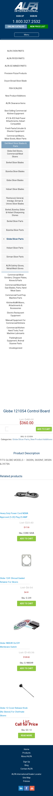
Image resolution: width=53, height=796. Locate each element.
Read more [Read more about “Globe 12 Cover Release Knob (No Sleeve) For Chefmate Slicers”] (26, 735)
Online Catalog (16, 26)
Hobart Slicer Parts (15, 248)
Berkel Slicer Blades (15, 162)
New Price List (37, 26)
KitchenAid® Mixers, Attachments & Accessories (16, 305)
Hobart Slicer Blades (15, 189)
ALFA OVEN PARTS (15, 51)
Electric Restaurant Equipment (15, 314)
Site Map (27, 778)
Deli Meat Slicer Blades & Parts (16, 144)
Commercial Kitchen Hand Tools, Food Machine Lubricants (16, 330)
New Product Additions (15, 96)
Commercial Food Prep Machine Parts (15, 296)
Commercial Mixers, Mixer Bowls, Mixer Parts (15, 137)
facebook (26, 788)
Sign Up (26, 762)
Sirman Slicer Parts (15, 257)
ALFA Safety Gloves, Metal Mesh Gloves (15, 267)
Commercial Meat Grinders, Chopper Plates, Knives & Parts (15, 278)
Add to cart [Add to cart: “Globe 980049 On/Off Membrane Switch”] (26, 668)
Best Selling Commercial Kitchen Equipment (15, 112)
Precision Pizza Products (16, 73)
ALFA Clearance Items (15, 103)
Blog (27, 765)
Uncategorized (15, 348)
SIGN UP (20, 16)
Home (26, 749)
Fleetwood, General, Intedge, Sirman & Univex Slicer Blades (15, 201)
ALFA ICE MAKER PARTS (15, 66)
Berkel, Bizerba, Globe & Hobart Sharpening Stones (15, 212)
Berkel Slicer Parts (15, 221)
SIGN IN (33, 16)
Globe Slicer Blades (15, 180)
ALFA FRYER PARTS (15, 58)
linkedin (21, 788)
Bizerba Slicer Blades (15, 171)
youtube (32, 788)
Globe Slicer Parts (15, 239)
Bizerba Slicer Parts (15, 230)
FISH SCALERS (15, 88)
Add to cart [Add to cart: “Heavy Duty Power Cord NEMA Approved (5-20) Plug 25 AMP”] (26, 538)
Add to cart (43, 429)
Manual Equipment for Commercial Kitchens (16, 321)
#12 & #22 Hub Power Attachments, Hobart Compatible (15, 121)
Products (26, 753)
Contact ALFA (26, 769)
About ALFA (26, 756)
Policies (26, 781)
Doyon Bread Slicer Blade (15, 81)
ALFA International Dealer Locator (26, 774)
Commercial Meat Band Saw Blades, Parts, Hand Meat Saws (15, 288)
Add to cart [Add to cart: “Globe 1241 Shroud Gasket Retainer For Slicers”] (26, 603)
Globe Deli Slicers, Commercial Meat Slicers (15, 154)
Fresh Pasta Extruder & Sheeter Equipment (15, 129)
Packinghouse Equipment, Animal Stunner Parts (15, 341)
